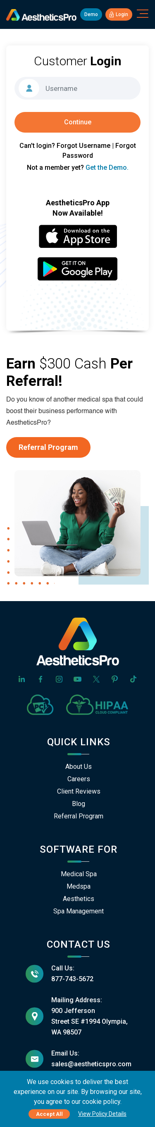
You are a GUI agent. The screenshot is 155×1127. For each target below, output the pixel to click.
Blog (78, 804)
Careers (78, 779)
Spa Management (78, 911)
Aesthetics (78, 899)
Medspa (79, 886)
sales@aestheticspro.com (91, 1064)
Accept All (49, 1114)
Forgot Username (83, 146)
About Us (78, 766)
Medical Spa (79, 874)
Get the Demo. (107, 167)
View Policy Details (102, 1113)
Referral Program (48, 447)
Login (119, 14)
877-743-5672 (72, 979)
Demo (91, 14)
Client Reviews (78, 791)
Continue (77, 122)
